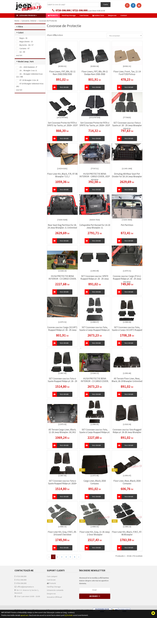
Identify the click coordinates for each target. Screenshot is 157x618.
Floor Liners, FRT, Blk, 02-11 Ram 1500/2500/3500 (62, 73)
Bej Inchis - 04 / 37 (24, 45)
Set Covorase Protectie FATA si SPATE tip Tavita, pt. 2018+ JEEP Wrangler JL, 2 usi (62, 125)
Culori (20, 32)
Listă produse (24, 127)
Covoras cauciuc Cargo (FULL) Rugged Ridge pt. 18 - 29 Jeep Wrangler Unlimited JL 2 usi (127, 279)
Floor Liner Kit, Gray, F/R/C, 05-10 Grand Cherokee (62, 533)
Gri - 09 (20, 52)
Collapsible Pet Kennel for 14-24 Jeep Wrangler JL (94, 226)
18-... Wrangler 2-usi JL (26, 70)
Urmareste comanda (55, 590)
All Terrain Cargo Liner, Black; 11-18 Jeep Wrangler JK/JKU (62, 431)
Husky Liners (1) (24, 101)
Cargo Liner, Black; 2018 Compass (95, 482)
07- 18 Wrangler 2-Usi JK (27, 80)
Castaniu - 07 (22, 48)
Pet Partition (127, 225)
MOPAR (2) (22, 108)
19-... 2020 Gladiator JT (26, 67)
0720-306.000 (20, 576)
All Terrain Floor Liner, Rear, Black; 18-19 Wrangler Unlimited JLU (127, 381)
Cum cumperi (52, 576)
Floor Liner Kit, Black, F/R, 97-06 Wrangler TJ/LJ (62, 175)
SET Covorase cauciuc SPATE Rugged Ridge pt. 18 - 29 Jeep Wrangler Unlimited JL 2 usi (94, 279)
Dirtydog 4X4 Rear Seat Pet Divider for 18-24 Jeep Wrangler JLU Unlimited (127, 176)
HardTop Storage (54, 586)
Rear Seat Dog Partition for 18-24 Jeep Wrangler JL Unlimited (62, 226)
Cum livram (51, 580)
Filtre (20, 26)
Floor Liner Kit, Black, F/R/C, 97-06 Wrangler (127, 533)
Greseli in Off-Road (54, 597)
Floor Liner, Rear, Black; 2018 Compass (126, 482)
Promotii (51, 583)
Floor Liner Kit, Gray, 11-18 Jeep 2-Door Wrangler (95, 533)
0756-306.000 (20, 583)
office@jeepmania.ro (24, 586)
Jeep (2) (21, 112)
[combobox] (124, 35)
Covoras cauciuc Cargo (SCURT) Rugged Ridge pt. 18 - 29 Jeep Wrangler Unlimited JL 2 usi (62, 330)
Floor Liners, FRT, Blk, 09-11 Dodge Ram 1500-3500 (95, 73)
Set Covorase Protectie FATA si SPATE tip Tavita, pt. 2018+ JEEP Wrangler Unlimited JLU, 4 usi (94, 125)
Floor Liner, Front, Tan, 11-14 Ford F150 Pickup (127, 73)
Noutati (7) (22, 133)
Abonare (94, 596)
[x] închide (69, 615)
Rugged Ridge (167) (25, 105)
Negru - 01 (21, 38)
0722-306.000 (20, 580)
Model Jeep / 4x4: (26, 61)
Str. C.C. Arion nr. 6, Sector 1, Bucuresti (27, 591)
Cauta (105, 4)
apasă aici (24, 615)
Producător (23, 96)
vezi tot (19, 55)
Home (17, 21)
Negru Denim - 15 (24, 41)
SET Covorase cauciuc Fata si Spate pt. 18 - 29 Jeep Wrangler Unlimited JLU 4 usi (127, 125)
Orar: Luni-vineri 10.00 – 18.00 (27, 596)
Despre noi (51, 593)
